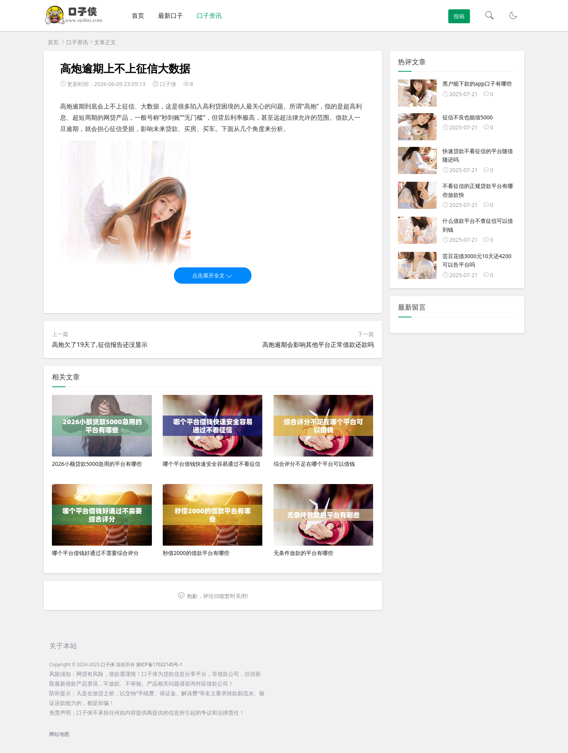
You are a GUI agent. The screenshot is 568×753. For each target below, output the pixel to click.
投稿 (459, 16)
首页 (138, 15)
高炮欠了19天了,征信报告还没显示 (100, 344)
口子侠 (108, 664)
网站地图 (59, 734)
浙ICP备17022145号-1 (159, 664)
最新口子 (170, 15)
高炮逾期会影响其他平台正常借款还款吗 (318, 344)
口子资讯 (209, 15)
